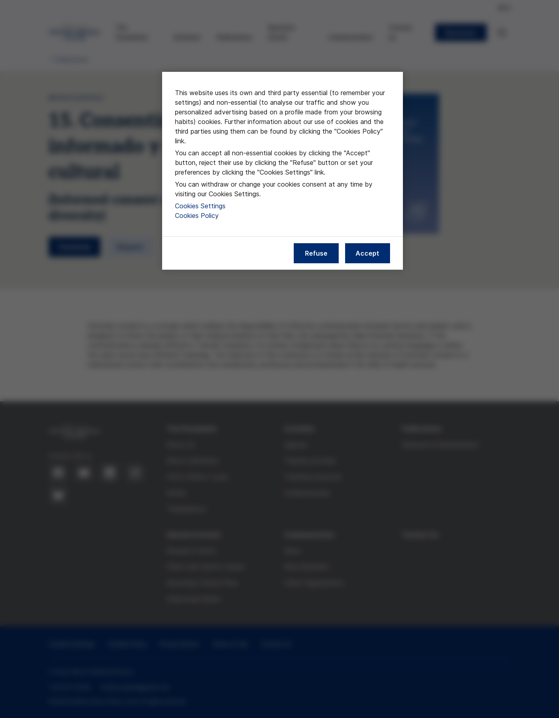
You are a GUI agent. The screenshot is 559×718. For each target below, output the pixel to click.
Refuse (316, 253)
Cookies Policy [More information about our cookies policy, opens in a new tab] (197, 216)
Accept (367, 253)
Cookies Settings (200, 206)
